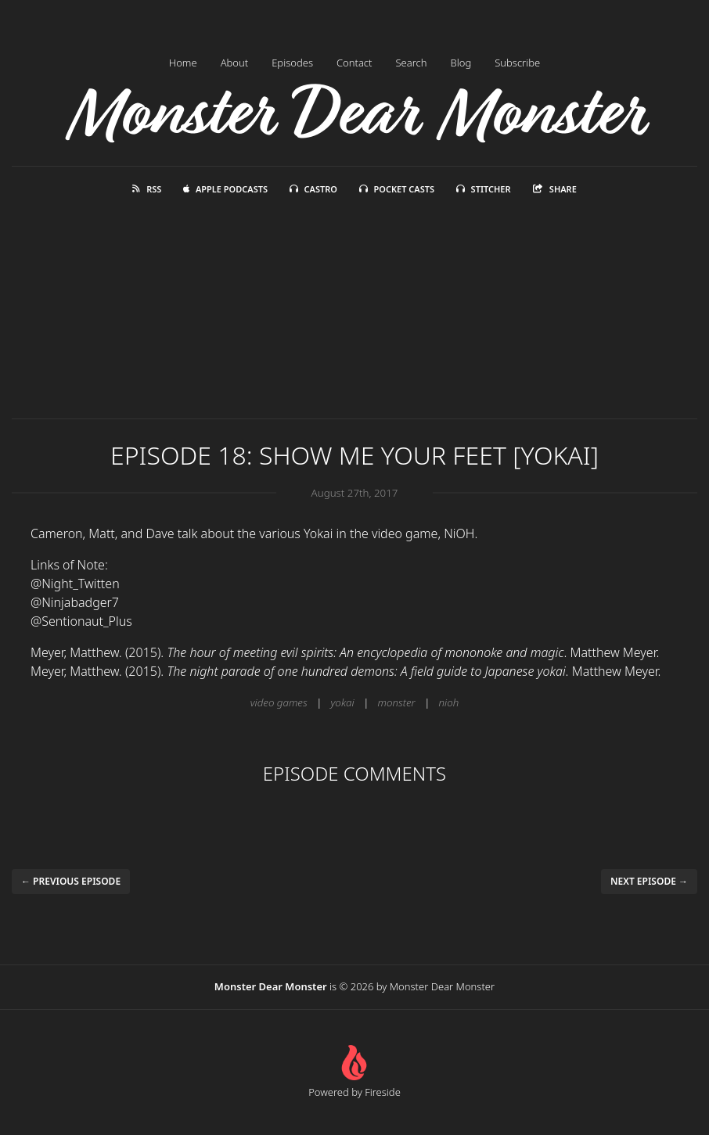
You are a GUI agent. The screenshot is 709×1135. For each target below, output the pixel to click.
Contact (354, 63)
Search (410, 63)
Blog (461, 63)
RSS (146, 189)
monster (397, 702)
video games (279, 702)
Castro (313, 189)
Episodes (292, 63)
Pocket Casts (397, 189)
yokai (342, 702)
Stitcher (483, 189)
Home (183, 63)
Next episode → (649, 881)
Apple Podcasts (225, 189)
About (235, 63)
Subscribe (517, 63)
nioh (449, 702)
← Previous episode (71, 881)
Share (554, 189)
